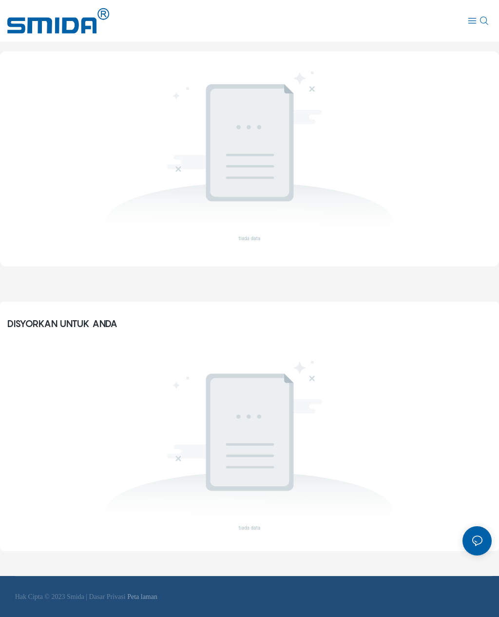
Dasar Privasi (108, 596)
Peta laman (142, 596)
